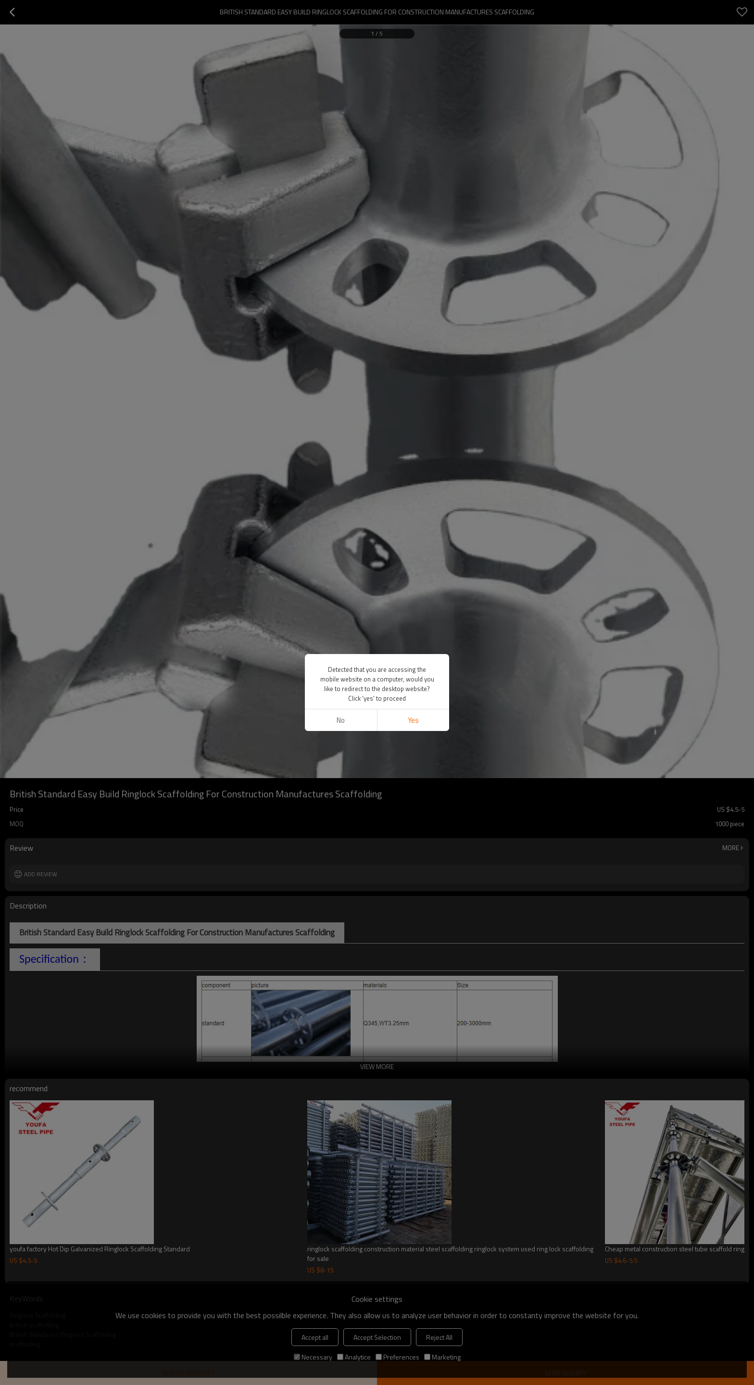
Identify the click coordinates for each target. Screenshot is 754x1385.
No (341, 720)
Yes (413, 720)
